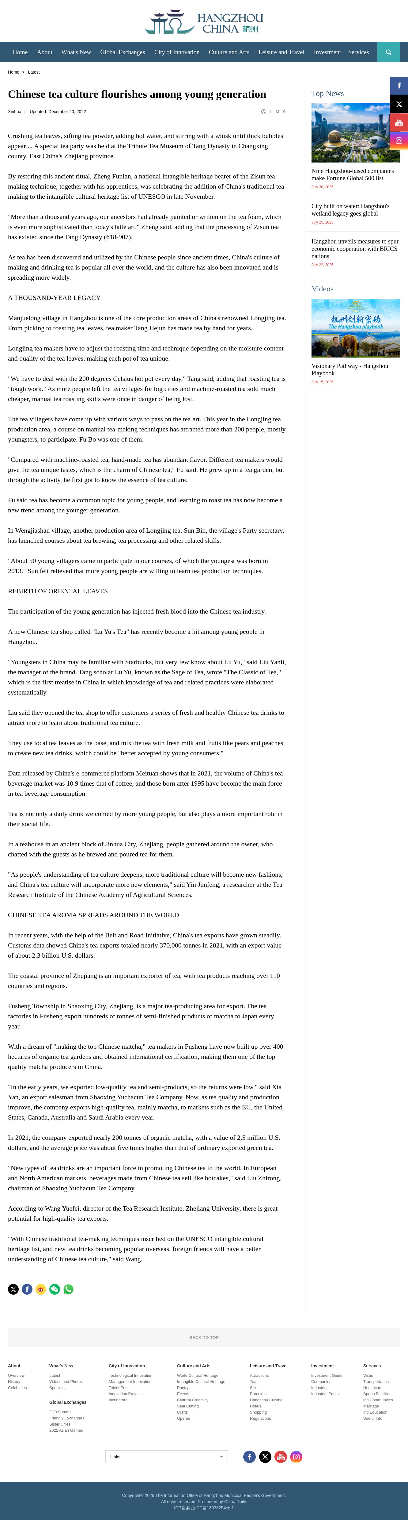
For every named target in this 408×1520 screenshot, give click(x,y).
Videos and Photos (66, 1381)
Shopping (258, 1412)
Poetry (183, 1387)
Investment (322, 1365)
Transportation (376, 1381)
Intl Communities (378, 1400)
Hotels (255, 1406)
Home (13, 72)
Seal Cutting (188, 1406)
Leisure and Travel (269, 1365)
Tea (253, 1381)
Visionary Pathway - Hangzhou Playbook (350, 369)
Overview (16, 1375)
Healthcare (373, 1387)
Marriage (371, 1406)
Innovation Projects (126, 1394)
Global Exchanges (67, 1402)
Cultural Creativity (193, 1400)
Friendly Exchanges (66, 1418)
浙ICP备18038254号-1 (212, 1507)
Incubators (118, 1400)
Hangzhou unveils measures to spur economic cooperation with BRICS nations (355, 248)
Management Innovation (130, 1381)
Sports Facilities (377, 1394)
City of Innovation (127, 1365)
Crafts (182, 1412)
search (388, 52)
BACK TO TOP (204, 1337)
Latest (54, 1375)
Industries (319, 1387)
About (14, 1365)
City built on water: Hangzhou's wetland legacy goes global (351, 210)
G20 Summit (60, 1412)
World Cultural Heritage (197, 1375)
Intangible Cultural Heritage (201, 1381)
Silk (253, 1387)
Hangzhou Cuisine (266, 1400)
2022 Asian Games (66, 1430)
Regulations (260, 1418)
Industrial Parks (325, 1394)
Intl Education (375, 1412)
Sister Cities (59, 1424)
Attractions (259, 1375)
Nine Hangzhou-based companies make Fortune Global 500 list (353, 174)
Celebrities (17, 1387)
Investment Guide (326, 1375)
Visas (368, 1375)
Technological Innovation (130, 1375)
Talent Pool (118, 1387)
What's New (61, 1365)
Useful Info (372, 1418)
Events (183, 1394)
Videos (323, 288)
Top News (328, 93)
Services (372, 1365)
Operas (183, 1418)
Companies (321, 1381)
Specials (56, 1387)
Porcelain (258, 1394)
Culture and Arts (193, 1365)
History (14, 1381)
